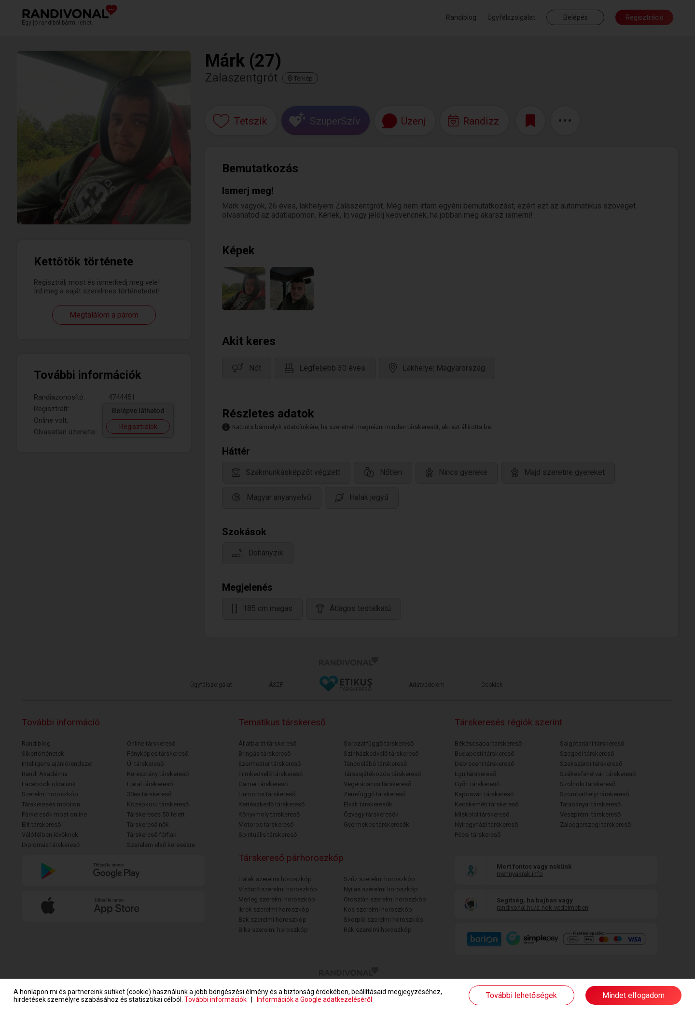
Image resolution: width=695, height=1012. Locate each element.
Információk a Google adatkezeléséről (314, 999)
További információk (215, 999)
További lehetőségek (521, 995)
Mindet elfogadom (633, 995)
